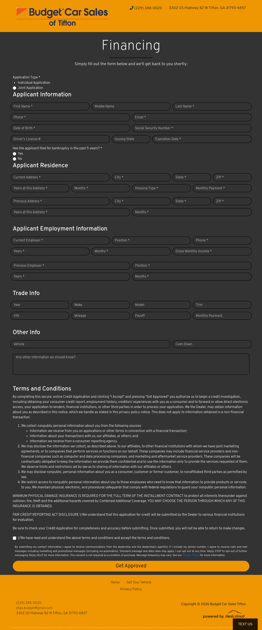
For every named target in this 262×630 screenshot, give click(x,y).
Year (17, 305)
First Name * (23, 106)
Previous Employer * (29, 266)
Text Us (245, 624)
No (20, 159)
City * (119, 177)
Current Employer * (28, 240)
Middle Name (104, 106)
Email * (140, 117)
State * (181, 177)
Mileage (80, 316)
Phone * (20, 117)
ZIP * (220, 177)
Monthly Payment (209, 316)
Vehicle (19, 344)
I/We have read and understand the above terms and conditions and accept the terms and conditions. (94, 538)
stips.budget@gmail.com (34, 608)
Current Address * (27, 177)
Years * (19, 251)
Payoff (140, 316)
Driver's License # (27, 139)
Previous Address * (28, 201)
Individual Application (34, 83)
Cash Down (184, 344)
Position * (122, 240)
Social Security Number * (154, 128)
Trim (199, 305)
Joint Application (30, 88)
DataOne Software (80, 628)
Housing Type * (146, 188)
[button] (131, 23)
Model (139, 305)
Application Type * (27, 77)
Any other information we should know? (45, 357)
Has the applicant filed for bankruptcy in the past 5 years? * (57, 148)
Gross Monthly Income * (194, 251)
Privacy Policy (190, 555)
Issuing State (124, 139)
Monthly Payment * (210, 188)
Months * (81, 188)
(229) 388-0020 (146, 8)
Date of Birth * (24, 128)
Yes (20, 154)
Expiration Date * (168, 139)
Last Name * (185, 106)
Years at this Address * (31, 188)
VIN (16, 316)
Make (78, 305)
